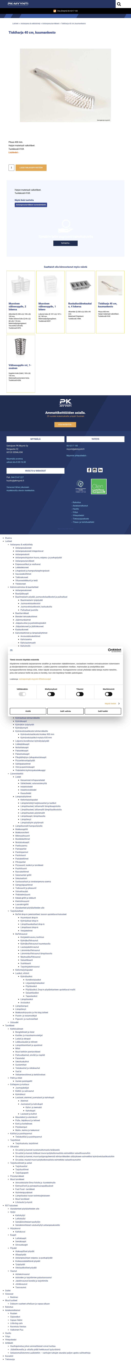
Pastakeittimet (21, 858)
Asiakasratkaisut (12, 1310)
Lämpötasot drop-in (29, 927)
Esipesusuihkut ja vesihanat (28, 564)
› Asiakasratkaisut (80, 505)
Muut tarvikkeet (17, 1179)
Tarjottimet (15, 1140)
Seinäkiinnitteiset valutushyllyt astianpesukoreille (37, 1225)
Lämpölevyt (25, 819)
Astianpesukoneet (23, 548)
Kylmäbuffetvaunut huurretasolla (35, 944)
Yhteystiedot (10, 1339)
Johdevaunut (21, 1284)
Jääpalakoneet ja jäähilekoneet (29, 626)
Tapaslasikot (31, 996)
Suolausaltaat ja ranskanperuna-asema (33, 881)
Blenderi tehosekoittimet (26, 616)
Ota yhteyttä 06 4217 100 (65, 11)
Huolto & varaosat (35, 471)
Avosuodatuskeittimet (30, 636)
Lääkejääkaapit (22, 744)
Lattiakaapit (20, 1238)
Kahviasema (26, 639)
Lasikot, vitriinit (22, 973)
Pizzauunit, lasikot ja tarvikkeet (29, 865)
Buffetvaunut (21, 934)
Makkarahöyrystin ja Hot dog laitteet (31, 1012)
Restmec (14, 1297)
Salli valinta (65, 711)
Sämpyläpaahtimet (24, 885)
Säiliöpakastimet (23, 764)
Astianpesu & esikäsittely (30, 24)
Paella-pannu (21, 845)
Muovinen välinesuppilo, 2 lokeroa (17, 306)
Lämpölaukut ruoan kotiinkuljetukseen (32, 1195)
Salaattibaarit (26, 960)
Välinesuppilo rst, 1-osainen (20, 367)
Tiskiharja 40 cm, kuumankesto (73, 24)
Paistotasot (20, 855)
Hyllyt (12, 1212)
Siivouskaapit (21, 1245)
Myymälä (35, 439)
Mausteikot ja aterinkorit (26, 1117)
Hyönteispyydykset (23, 1192)
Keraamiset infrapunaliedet (32, 780)
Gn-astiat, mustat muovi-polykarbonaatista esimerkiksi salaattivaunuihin (48, 1160)
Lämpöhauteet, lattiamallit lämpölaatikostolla (41, 809)
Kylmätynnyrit (21, 728)
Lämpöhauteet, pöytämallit (32, 813)
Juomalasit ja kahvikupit (31, 1104)
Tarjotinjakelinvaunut (30, 967)
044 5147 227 (17, 477)
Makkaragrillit (21, 829)
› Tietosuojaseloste (80, 519)
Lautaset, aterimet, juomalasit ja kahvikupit (34, 1097)
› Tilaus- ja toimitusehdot (83, 522)
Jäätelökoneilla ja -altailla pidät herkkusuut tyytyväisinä (35, 1349)
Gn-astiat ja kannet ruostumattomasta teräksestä (37, 1150)
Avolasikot (25, 1002)
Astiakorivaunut (22, 1274)
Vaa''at (18, 1071)
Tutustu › (65, 243)
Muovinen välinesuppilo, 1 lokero (47, 306)
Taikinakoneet (21, 577)
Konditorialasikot (33, 980)
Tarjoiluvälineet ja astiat (21, 1163)
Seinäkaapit (20, 1241)
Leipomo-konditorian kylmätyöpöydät (32, 741)
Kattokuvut (20, 1232)
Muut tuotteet (11, 1300)
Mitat (17, 1048)
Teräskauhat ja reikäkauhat (27, 1068)
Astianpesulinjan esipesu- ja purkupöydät (33, 1258)
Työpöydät (20, 1264)
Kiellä (28, 711)
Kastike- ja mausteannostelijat (29, 1035)
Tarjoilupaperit (21, 1173)
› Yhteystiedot (78, 515)
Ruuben (13, 1313)
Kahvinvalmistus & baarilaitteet (24, 587)
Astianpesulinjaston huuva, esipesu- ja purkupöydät (38, 557)
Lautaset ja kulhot (28, 1114)
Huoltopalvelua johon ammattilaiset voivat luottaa (33, 1346)
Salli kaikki (103, 711)
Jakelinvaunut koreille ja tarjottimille (31, 1281)
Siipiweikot (15, 1317)
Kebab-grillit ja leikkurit (25, 898)
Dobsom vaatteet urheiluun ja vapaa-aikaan (30, 1304)
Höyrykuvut (15, 1228)
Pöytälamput (21, 1127)
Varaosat (9, 1294)
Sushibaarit (25, 963)
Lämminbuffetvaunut (30, 950)
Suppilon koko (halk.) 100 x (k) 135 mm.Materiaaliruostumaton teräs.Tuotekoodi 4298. (20, 376)
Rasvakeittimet (22, 872)
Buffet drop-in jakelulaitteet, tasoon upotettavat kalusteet (41, 914)
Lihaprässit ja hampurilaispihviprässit (32, 571)
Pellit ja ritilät (16, 1078)
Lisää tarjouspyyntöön (31, 168)
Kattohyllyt (20, 1215)
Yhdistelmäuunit (22, 894)
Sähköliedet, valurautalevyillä (33, 783)
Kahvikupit (30, 1110)
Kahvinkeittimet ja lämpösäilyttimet (31, 633)
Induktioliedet (26, 787)
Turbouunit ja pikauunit (25, 888)
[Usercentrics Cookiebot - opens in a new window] (110, 650)
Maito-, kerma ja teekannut (27, 1130)
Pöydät (13, 1248)
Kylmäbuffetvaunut (29, 940)
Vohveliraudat (21, 891)
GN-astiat (14, 1146)
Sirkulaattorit (21, 878)
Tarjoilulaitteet (16, 911)
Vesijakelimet (26, 930)
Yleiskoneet (20, 584)
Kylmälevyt (20, 1094)
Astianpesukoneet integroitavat (29, 551)
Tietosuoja (10, 1359)
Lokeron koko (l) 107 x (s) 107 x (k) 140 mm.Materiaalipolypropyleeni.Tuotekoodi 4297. (50, 317)
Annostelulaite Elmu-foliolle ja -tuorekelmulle (35, 1182)
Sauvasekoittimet (23, 574)
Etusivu (8, 538)
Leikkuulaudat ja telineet (26, 1042)
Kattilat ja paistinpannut (21, 1133)
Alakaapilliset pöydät (24, 1251)
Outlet (7, 1290)
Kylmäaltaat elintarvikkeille (27, 718)
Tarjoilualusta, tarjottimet (26, 1143)
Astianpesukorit (22, 554)
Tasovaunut (20, 1287)
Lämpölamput (21, 1006)
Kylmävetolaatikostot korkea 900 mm (37, 734)
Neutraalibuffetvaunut (30, 957)
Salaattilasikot (32, 993)
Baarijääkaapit (22, 593)
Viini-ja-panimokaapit (25, 767)
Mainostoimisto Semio (65, 529)
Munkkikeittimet (22, 839)
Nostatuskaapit (22, 842)
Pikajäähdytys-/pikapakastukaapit (30, 757)
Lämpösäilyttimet (23, 796)
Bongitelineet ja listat (24, 1032)
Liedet (18, 777)
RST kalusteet (11, 1205)
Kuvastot (9, 1356)
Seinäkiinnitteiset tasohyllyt (27, 1222)
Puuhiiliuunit (21, 868)
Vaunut (13, 1271)
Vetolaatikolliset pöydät (26, 1267)
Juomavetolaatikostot (30, 603)
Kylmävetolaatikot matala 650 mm (36, 737)
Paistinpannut (21, 852)
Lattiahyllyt (20, 1218)
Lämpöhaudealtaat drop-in (32, 924)
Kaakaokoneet (21, 629)
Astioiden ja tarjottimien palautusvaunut (33, 1277)
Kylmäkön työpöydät (24, 724)
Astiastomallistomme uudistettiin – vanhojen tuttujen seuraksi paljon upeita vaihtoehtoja (50, 1353)
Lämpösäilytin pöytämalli (31, 822)
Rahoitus (9, 1307)
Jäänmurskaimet (23, 620)
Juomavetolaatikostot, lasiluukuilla (36, 606)
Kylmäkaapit (21, 721)
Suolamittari (20, 1065)
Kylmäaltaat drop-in (29, 921)
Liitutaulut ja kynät (23, 1202)
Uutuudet (14, 1022)
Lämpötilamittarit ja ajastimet (28, 1045)
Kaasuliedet (25, 793)
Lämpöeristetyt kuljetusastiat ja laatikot (38, 803)
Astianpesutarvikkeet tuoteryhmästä (31, 205)
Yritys (7, 1336)
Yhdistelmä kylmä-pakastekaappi (30, 770)
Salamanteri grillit (23, 875)
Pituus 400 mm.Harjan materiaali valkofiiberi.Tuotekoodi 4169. (108, 314)
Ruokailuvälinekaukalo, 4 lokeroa (80, 305)
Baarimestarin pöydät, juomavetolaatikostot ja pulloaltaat (41, 597)
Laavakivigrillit (22, 904)
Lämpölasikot (26, 999)
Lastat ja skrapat (23, 1038)
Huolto (8, 1333)
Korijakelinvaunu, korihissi (32, 937)
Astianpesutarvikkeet (50, 24)
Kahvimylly (25, 646)
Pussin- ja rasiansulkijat (26, 1015)
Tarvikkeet (9, 1025)
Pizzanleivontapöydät (25, 760)
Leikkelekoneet (22, 567)
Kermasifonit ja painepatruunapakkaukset (34, 1186)
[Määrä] (11, 168)
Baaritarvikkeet (22, 613)
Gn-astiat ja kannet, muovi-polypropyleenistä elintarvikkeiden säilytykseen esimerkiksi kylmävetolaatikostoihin (64, 1156)
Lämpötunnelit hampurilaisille (28, 826)
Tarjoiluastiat (21, 1166)
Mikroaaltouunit (22, 836)
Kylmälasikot (26, 976)
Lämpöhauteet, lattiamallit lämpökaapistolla (40, 806)
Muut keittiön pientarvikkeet (27, 1052)
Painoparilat (20, 849)
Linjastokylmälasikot (35, 983)
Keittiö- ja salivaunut (24, 1091)
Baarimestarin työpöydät (31, 600)
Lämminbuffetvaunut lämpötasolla (36, 953)
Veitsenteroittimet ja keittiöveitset (30, 1074)
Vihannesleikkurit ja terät (26, 580)
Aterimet (24, 1101)
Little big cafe (16, 1323)
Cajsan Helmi (16, 1320)
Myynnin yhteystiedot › (77, 455)
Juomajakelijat (22, 1088)
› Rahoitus (76, 502)
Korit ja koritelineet (23, 1124)
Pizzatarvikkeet (17, 1176)
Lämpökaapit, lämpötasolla (32, 816)
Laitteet (15, 24)
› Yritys (75, 512)
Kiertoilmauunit (22, 901)
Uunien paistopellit (23, 1081)
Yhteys (95, 439)
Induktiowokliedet (28, 790)
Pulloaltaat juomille (29, 610)
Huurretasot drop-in (29, 917)
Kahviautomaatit (28, 643)
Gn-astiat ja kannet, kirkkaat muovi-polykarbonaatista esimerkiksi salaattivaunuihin (52, 1153)
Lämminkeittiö (16, 773)
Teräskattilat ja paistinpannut (28, 1137)
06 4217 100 (72, 446)
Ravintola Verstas (18, 1326)
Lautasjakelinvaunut (29, 947)
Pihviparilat (20, 862)
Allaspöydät (20, 1254)
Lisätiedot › (14, 152)
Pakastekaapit (21, 750)
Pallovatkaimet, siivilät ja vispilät (30, 1055)
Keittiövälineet (16, 1029)
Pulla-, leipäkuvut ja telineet (27, 1120)
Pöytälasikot (31, 986)
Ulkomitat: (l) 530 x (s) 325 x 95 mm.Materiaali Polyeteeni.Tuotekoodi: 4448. (79, 315)
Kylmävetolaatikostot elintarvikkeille (31, 731)
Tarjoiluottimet (22, 1169)
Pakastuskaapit (22, 754)
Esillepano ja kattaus (19, 1084)
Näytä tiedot (110, 703)
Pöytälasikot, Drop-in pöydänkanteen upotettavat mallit (50, 989)
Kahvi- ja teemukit (34, 1107)
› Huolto (75, 509)
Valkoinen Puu (16, 1330)
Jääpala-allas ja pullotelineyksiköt (30, 623)
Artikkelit (9, 1343)
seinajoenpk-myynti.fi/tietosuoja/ (35, 679)
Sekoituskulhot (22, 1061)
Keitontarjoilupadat (29, 800)
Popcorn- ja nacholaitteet (26, 1019)
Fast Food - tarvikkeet (25, 1189)
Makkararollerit (22, 832)
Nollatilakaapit (22, 747)
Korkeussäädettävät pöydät (27, 1261)
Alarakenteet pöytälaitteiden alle (29, 908)
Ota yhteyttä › (65, 425)
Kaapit (13, 1235)
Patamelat (20, 1058)
